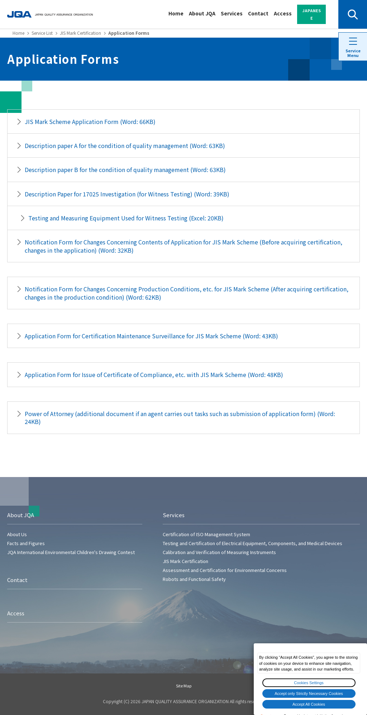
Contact (258, 13)
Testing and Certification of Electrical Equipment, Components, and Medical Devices (252, 543)
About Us (17, 534)
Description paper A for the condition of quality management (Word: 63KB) (125, 145)
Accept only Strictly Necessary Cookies (309, 693)
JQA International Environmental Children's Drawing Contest (71, 552)
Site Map (183, 685)
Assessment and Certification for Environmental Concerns (225, 570)
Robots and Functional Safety (194, 579)
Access (283, 13)
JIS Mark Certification (80, 33)
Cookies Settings (309, 683)
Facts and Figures (26, 543)
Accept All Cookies (308, 704)
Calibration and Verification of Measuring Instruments (219, 552)
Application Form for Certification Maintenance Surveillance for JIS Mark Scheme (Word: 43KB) (151, 336)
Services (232, 13)
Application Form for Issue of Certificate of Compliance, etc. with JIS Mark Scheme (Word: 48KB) (154, 374)
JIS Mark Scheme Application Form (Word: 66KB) (90, 121)
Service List (42, 33)
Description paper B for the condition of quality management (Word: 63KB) (125, 169)
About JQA (202, 13)
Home (176, 13)
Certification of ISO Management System (206, 534)
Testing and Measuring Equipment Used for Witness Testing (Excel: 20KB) (126, 218)
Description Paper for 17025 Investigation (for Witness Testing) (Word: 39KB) (127, 194)
